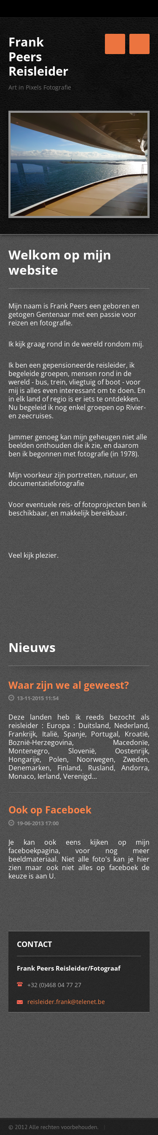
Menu (139, 44)
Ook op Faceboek (49, 809)
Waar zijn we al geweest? (68, 685)
